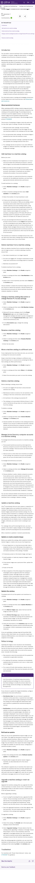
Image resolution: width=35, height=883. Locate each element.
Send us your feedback (8, 867)
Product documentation (14, 2)
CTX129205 (8, 119)
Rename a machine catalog (8, 37)
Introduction (5, 25)
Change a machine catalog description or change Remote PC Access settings (18, 34)
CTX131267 (4, 855)
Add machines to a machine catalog (10, 28)
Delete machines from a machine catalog (11, 31)
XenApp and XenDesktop (10, 6)
